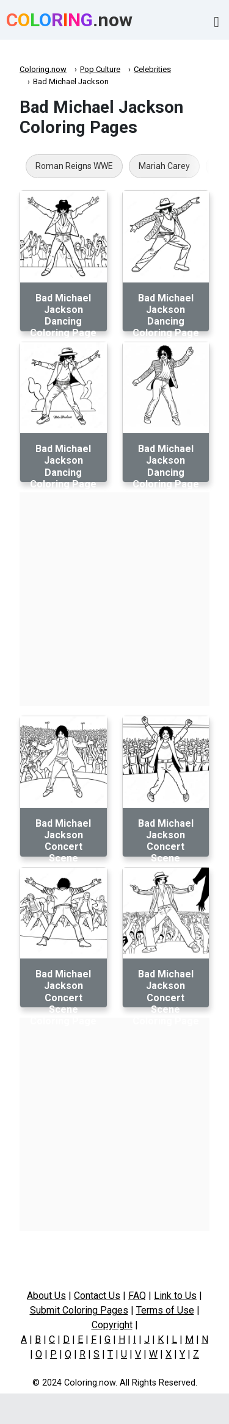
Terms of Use (165, 1310)
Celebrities (152, 69)
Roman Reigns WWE (74, 166)
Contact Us (97, 1295)
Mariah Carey (164, 166)
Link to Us (175, 1295)
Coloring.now (43, 69)
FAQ (137, 1295)
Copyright (112, 1325)
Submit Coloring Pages (79, 1310)
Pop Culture (100, 69)
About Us (46, 1295)
